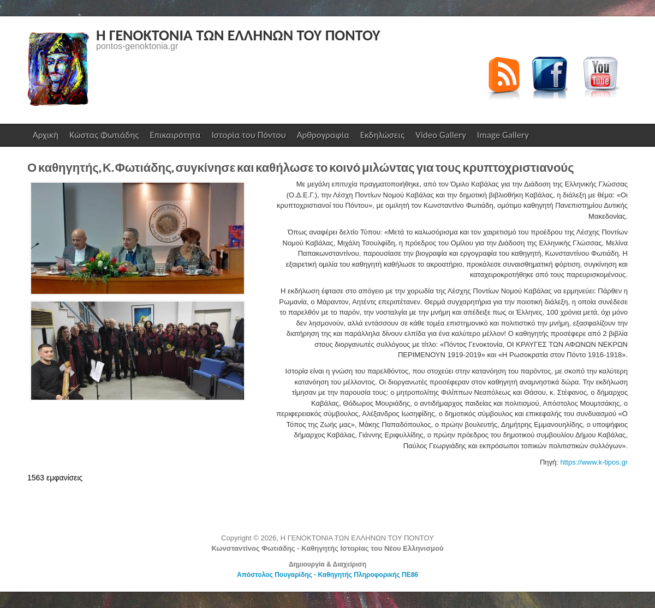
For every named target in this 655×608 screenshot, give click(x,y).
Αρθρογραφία (323, 135)
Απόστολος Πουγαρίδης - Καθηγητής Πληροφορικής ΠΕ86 (327, 575)
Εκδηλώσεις (382, 135)
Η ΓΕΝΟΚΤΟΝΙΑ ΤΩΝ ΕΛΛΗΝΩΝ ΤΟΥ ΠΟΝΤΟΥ (238, 35)
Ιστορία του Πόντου (249, 135)
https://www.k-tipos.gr (594, 462)
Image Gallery (503, 135)
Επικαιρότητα (175, 135)
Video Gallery (440, 135)
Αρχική (45, 135)
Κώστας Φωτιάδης (102, 137)
